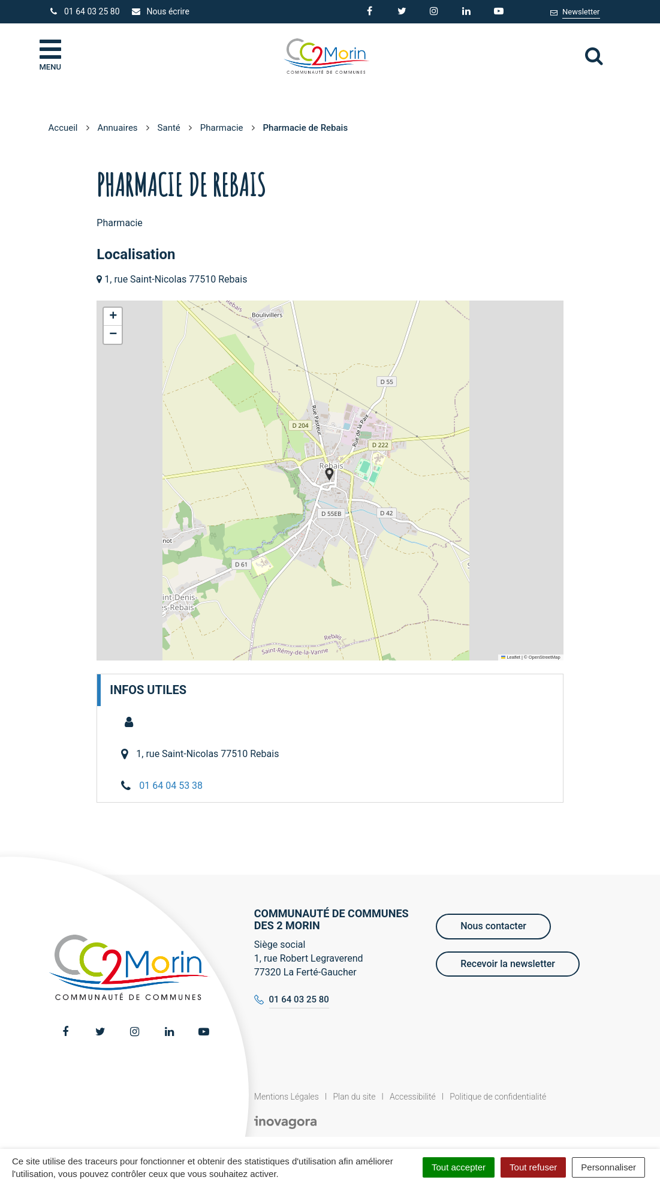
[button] (329, 474)
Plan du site (354, 1096)
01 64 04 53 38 (171, 785)
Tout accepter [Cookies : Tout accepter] (459, 1167)
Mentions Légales (286, 1096)
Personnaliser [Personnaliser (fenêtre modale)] (608, 1167)
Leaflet (510, 657)
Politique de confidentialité (498, 1096)
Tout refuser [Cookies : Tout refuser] (533, 1167)
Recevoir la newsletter (507, 963)
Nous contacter (493, 926)
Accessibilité (413, 1096)
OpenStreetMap (544, 657)
